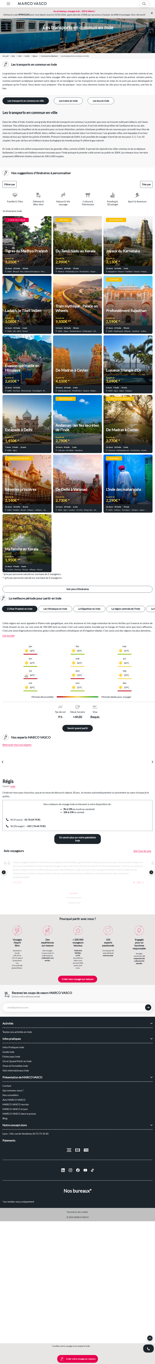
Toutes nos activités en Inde (17, 1031)
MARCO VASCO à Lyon (15, 1108)
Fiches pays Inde (11, 1056)
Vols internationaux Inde (15, 1070)
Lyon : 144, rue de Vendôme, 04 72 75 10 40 (25, 1133)
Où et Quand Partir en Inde (16, 1061)
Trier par (146, 184)
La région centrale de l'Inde (125, 608)
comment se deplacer (49, 56)
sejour (35, 56)
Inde (20, 56)
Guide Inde (8, 1051)
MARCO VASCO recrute (15, 1104)
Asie (13, 56)
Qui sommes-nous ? (12, 1090)
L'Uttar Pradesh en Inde (19, 608)
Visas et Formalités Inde (15, 1065)
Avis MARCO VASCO (13, 1099)
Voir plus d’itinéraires (77, 589)
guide (27, 56)
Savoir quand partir (77, 728)
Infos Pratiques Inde (13, 1047)
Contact (6, 1085)
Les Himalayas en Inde (55, 608)
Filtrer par (9, 184)
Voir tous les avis (142, 850)
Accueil (5, 56)
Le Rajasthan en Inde (89, 608)
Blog (4, 1118)
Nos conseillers (10, 1095)
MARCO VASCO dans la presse (19, 1113)
